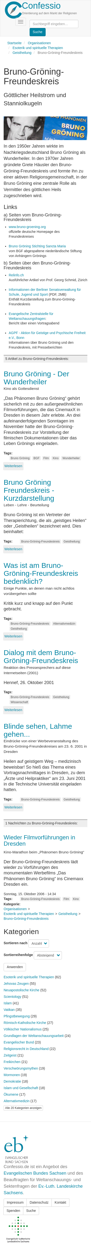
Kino (55, 458)
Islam (8, 1003)
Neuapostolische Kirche (21, 990)
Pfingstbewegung (17, 1016)
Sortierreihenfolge (18, 955)
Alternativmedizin (64, 623)
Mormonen (12, 1075)
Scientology (12, 997)
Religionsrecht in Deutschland (26, 1049)
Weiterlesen (13, 466)
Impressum (15, 1202)
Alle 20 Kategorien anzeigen (23, 1108)
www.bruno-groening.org (27, 227)
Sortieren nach (15, 943)
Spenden (13, 1211)
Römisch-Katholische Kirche (25, 1023)
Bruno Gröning (20, 458)
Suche (31, 1211)
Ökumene (11, 1094)
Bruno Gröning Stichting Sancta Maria (37, 246)
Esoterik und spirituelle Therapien (38, 48)
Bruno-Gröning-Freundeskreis (40, 541)
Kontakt (60, 1202)
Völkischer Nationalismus (22, 1029)
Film (46, 458)
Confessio (41, 6)
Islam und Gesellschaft (21, 1088)
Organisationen (39, 43)
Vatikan (9, 1010)
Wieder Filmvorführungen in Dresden (39, 840)
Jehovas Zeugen (16, 984)
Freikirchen (12, 1062)
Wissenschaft (19, 702)
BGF (36, 458)
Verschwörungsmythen (21, 1068)
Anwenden (15, 967)
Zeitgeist (10, 1055)
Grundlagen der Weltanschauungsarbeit (34, 1036)
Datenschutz (39, 1202)
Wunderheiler (71, 458)
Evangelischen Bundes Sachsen (35, 1173)
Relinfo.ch (16, 275)
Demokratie (12, 1081)
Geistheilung (22, 53)
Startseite (14, 43)
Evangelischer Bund (19, 1042)
